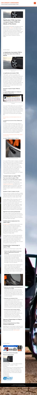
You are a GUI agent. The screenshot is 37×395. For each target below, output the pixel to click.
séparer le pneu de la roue (8, 184)
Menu (35, 3)
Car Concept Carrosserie (10, 2)
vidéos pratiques (16, 330)
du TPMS (11, 27)
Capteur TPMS (6, 224)
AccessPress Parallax (21, 385)
